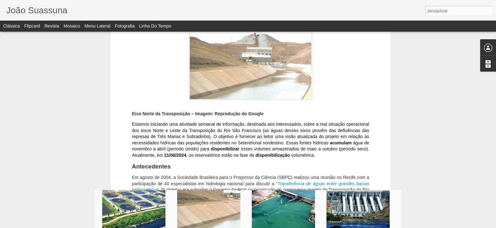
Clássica (11, 25)
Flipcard (32, 25)
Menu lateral (97, 25)
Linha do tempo (155, 25)
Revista (51, 25)
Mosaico (72, 25)
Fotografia (125, 25)
